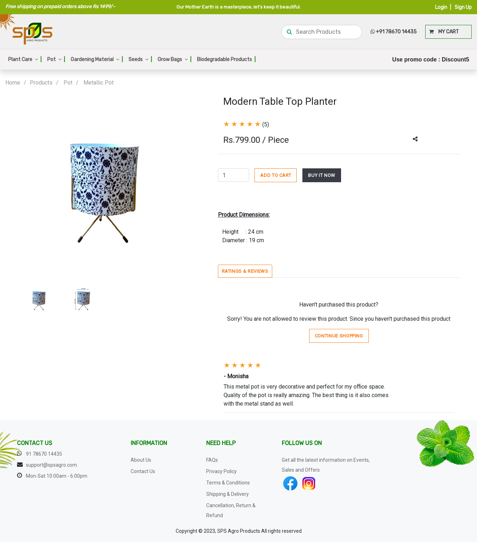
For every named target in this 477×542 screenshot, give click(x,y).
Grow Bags (174, 59)
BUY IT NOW (321, 175)
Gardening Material (97, 59)
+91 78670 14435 (394, 32)
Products (41, 82)
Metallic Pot (98, 82)
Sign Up (463, 7)
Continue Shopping (339, 335)
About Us (141, 460)
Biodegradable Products (226, 59)
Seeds (140, 59)
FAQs (212, 460)
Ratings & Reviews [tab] (245, 271)
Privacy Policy (221, 471)
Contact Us (143, 471)
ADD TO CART (275, 175)
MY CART (444, 32)
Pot (56, 59)
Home (12, 82)
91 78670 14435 (44, 454)
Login (441, 7)
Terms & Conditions (228, 483)
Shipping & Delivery (227, 494)
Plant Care (25, 59)
